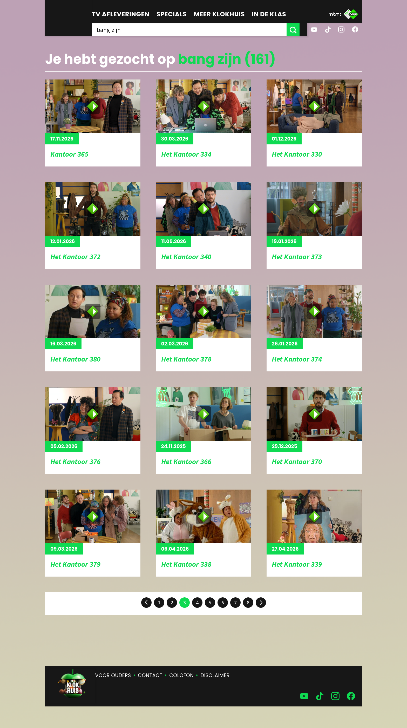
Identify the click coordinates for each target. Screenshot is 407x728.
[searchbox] (193, 29)
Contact (150, 675)
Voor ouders (113, 675)
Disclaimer (215, 675)
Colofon (181, 675)
